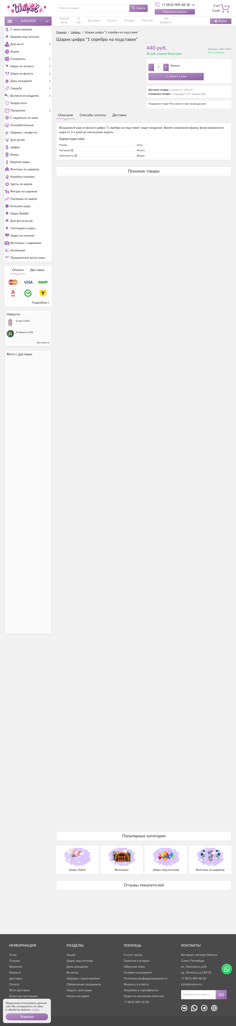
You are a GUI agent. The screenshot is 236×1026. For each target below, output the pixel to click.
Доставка (37, 335)
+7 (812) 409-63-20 (136, 1002)
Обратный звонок (175, 11)
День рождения (77, 966)
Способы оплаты (93, 115)
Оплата (18, 335)
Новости (15, 972)
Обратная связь (134, 966)
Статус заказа (133, 954)
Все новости (43, 407)
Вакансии (15, 966)
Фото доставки (19, 990)
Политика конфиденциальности (145, 978)
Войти (221, 21)
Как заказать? (154, 21)
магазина (179, 94)
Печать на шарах (78, 996)
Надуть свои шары (79, 990)
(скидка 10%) (199, 94)
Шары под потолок (80, 960)
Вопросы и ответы (136, 984)
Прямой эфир (64, 21)
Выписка (72, 972)
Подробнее (41, 367)
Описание (65, 115)
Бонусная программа (23, 996)
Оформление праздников (84, 984)
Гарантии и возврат (137, 960)
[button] (27, 1016)
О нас (78, 21)
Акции (71, 954)
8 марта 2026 (23, 386)
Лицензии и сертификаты (141, 990)
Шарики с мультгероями (83, 978)
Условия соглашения (138, 972)
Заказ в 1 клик (177, 76)
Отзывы (122, 21)
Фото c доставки (19, 419)
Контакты (172, 21)
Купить (175, 65)
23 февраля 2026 (24, 397)
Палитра (136, 21)
